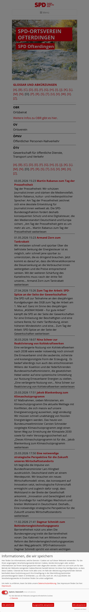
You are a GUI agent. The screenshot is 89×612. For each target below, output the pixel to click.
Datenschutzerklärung (47, 583)
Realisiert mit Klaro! (80, 609)
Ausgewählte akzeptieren (43, 605)
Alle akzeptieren (79, 605)
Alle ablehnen (8, 605)
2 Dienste (13, 598)
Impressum (6, 586)
